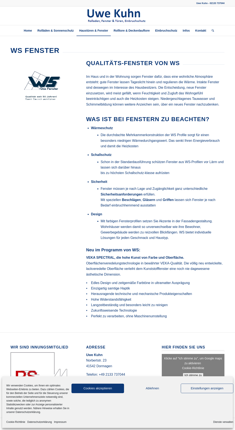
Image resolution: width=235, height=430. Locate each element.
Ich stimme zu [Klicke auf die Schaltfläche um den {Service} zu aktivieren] (193, 375)
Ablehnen (152, 388)
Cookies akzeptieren (97, 388)
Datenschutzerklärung (39, 422)
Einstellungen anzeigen (207, 388)
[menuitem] (28, 30)
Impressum (60, 422)
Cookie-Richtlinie (15, 422)
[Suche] (211, 30)
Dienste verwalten (223, 422)
